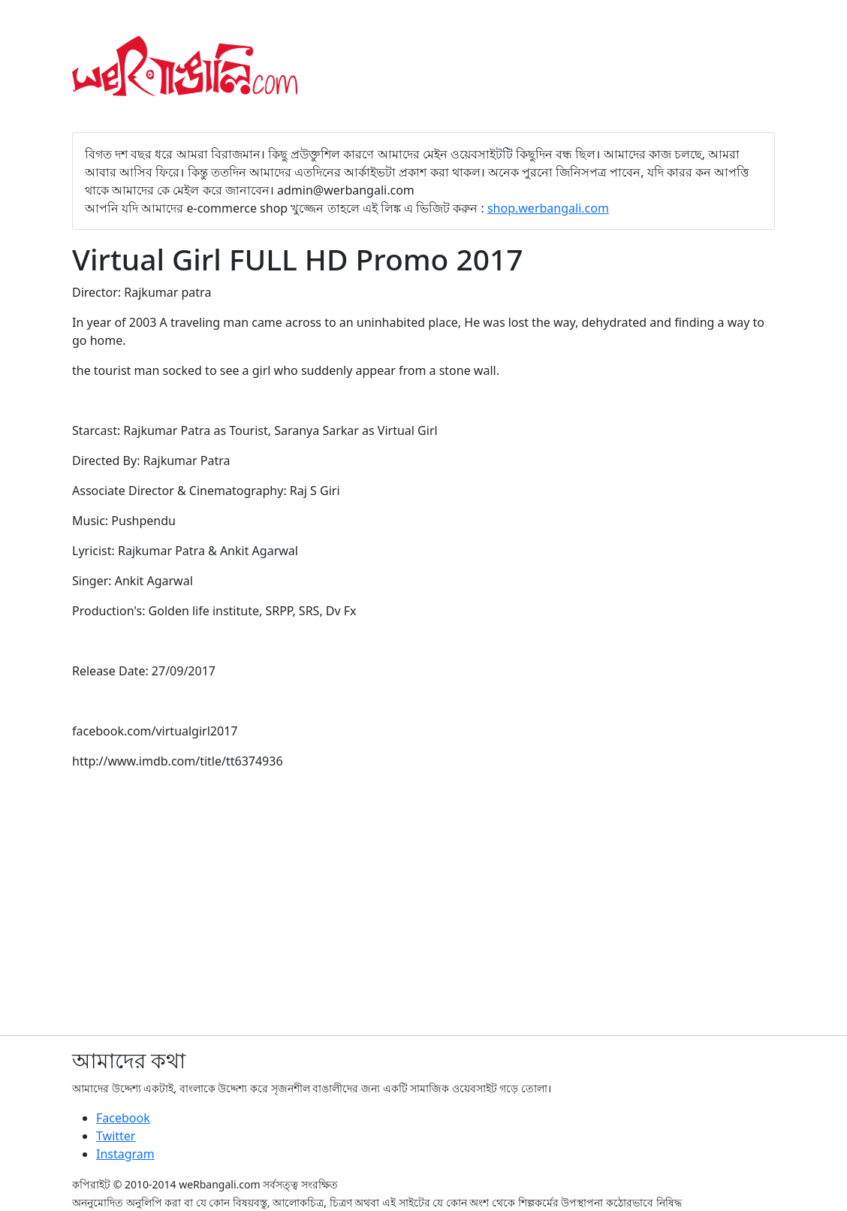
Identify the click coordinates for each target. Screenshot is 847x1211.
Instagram (125, 1154)
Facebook (123, 1118)
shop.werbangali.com (548, 208)
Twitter (115, 1136)
